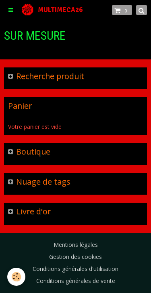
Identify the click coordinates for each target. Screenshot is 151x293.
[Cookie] (16, 277)
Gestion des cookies (75, 256)
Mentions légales (76, 244)
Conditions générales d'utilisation (75, 269)
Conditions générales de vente (75, 281)
